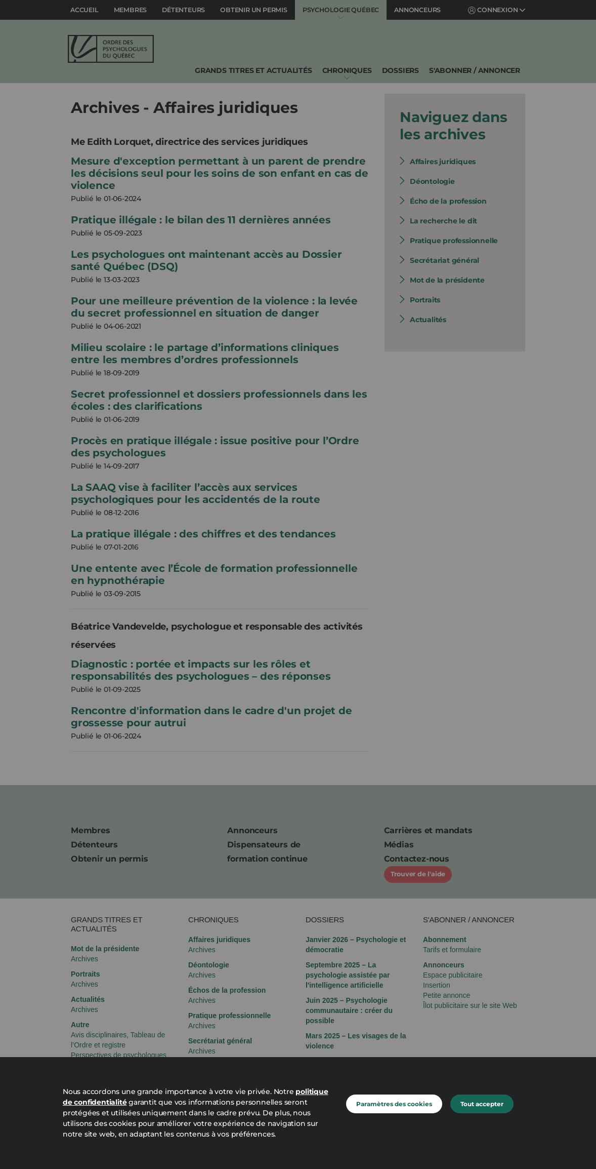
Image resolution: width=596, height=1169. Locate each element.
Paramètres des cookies (394, 1104)
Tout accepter (481, 1104)
